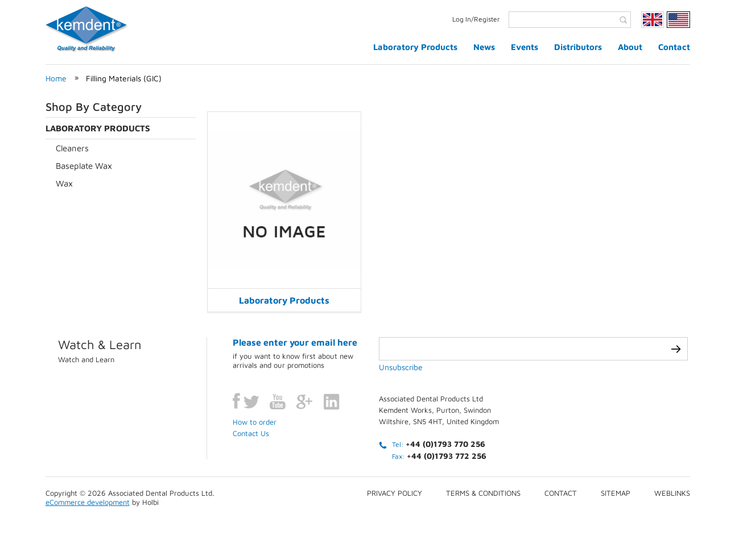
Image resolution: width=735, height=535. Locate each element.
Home (56, 78)
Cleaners (72, 148)
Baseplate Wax (84, 166)
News (484, 47)
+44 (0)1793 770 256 (445, 444)
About (630, 47)
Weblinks (672, 492)
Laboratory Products (415, 47)
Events (524, 47)
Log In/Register (476, 19)
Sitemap (615, 492)
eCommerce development (88, 502)
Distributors (578, 47)
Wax (64, 183)
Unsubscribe (401, 367)
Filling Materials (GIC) (124, 78)
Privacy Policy (394, 492)
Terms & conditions (483, 492)
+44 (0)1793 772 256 (446, 456)
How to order (254, 421)
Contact (674, 47)
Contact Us (251, 433)
